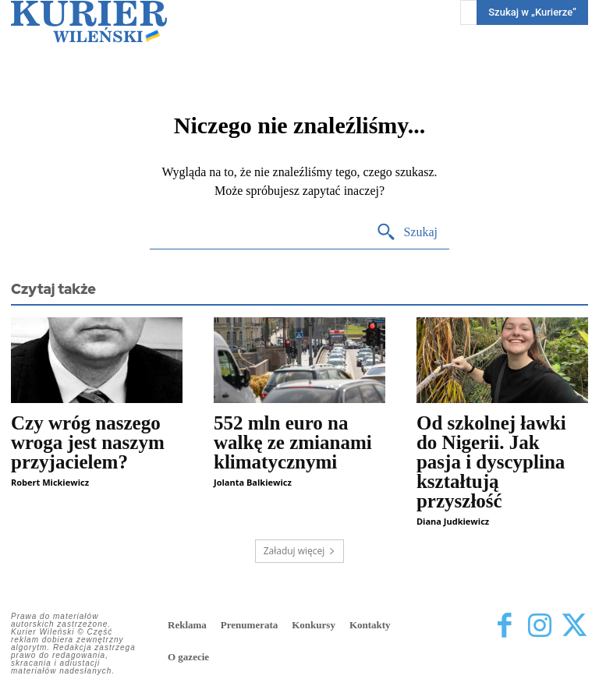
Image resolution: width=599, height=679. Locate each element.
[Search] (406, 232)
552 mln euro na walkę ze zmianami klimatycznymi (293, 442)
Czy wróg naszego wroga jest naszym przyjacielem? (88, 442)
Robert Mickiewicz (50, 482)
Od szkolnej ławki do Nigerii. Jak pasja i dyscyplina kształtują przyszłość (491, 461)
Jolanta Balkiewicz (253, 482)
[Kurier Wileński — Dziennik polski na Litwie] (89, 21)
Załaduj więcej (300, 550)
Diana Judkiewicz (452, 521)
